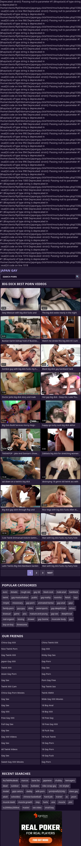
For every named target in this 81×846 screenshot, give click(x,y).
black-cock (48, 592)
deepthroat (67, 613)
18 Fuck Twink (49, 736)
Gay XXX (5, 711)
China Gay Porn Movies (12, 692)
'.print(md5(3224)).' (57, 791)
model (6, 791)
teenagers (70, 780)
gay (71, 619)
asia (53, 802)
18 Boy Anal (47, 705)
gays (70, 602)
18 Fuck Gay (48, 730)
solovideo (15, 796)
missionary (17, 602)
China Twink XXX (50, 642)
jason (73, 796)
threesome (22, 624)
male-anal (61, 592)
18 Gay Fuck (48, 755)
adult (5, 796)
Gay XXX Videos (9, 736)
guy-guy (21, 608)
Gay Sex (5, 680)
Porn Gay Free (49, 680)
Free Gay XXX (7, 717)
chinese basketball (32, 796)
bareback (73, 592)
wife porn (40, 791)
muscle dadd (9, 802)
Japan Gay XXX (8, 661)
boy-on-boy (8, 624)
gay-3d (37, 592)
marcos (24, 780)
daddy (29, 791)
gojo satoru (17, 791)
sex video (37, 807)
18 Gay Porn (48, 743)
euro (5, 592)
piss (25, 613)
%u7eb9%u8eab (10, 780)
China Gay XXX (8, 642)
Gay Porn (46, 661)
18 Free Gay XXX (50, 724)
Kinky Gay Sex (49, 655)
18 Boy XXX (47, 711)
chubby (58, 780)
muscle (61, 802)
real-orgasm (8, 619)
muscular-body (59, 619)
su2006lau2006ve (11, 807)
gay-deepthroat (58, 608)
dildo (30, 608)
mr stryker (64, 785)
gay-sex (54, 613)
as (67, 796)
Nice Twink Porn (9, 648)
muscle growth (25, 802)
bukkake (35, 785)
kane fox (36, 780)
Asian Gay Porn (9, 673)
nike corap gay (49, 785)
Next (50, 572)
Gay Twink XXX (8, 655)
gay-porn (30, 602)
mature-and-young (39, 613)
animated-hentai (46, 602)
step (38, 802)
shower (31, 619)
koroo (25, 785)
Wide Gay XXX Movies (52, 699)
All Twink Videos (9, 749)
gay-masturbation (19, 597)
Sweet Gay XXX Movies (12, 761)
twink (5, 597)
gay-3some (43, 619)
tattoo (72, 608)
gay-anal (61, 602)
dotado (14, 592)
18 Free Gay (48, 717)
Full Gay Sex (7, 724)
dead (5, 785)
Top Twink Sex (49, 686)
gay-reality (46, 597)
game (16, 613)
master (26, 807)
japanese (47, 780)
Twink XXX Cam (9, 686)
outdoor (15, 785)
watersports (42, 608)
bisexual (7, 613)
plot (70, 802)
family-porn (8, 608)
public (34, 597)
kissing (21, 619)
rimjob (6, 602)
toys (76, 597)
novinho (58, 597)
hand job (48, 796)
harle (45, 802)
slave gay (73, 791)
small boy (49, 807)
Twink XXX (6, 667)
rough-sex (25, 592)
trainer (59, 796)
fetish (67, 597)
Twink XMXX (48, 692)
